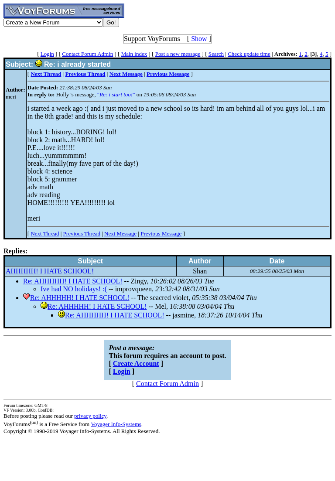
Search (216, 54)
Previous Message (160, 233)
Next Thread (45, 233)
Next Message (120, 233)
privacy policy (90, 416)
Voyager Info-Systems (116, 424)
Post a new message (178, 54)
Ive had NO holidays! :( (74, 289)
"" (116, 94)
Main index (134, 54)
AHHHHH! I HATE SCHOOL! (50, 271)
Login (47, 54)
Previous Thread (81, 233)
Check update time (249, 54)
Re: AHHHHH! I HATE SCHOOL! (73, 281)
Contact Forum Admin (87, 54)
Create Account (136, 363)
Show (199, 38)
